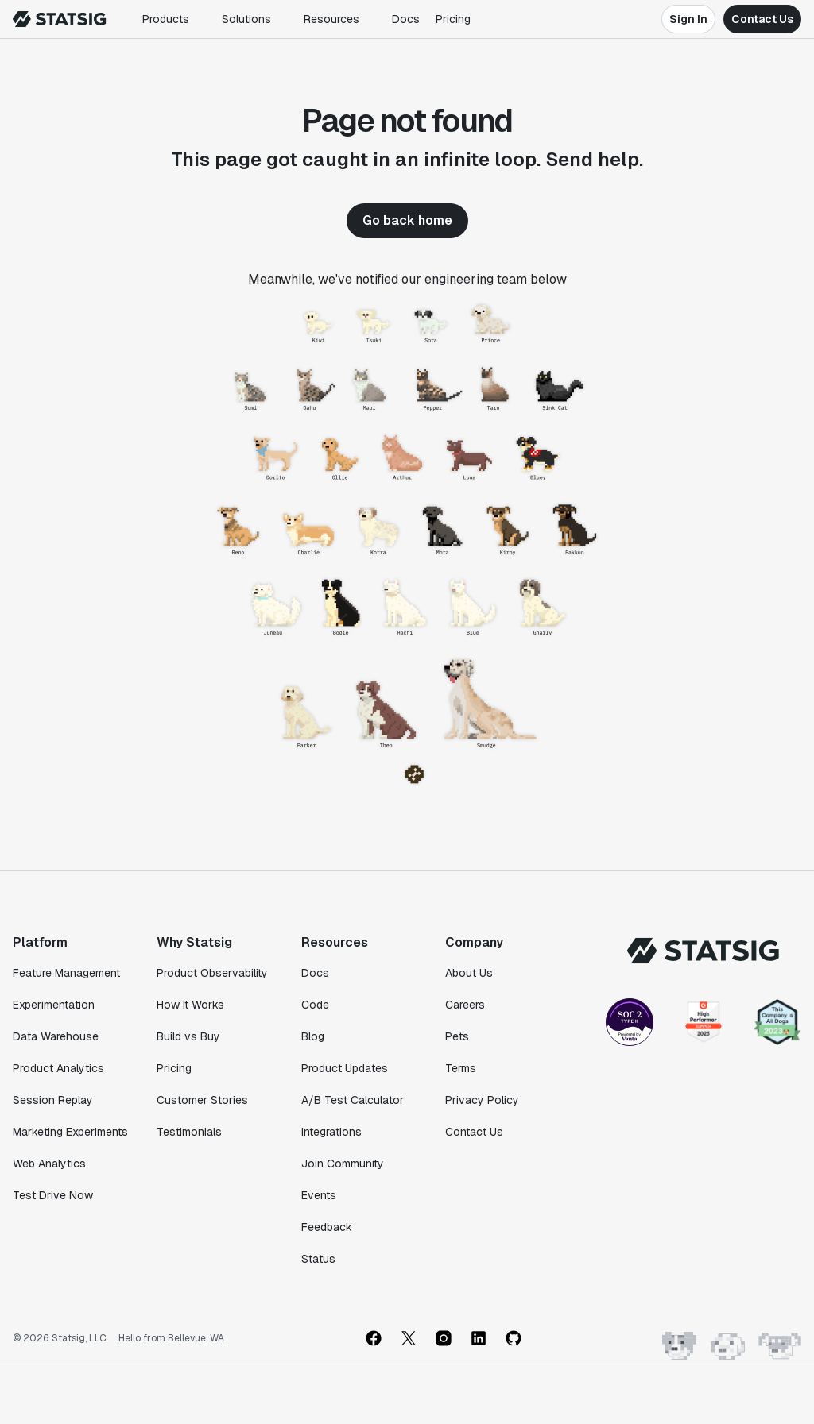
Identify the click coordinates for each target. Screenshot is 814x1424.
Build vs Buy (188, 1036)
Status (318, 1259)
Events (318, 1195)
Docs (406, 19)
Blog (312, 1036)
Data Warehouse (56, 1036)
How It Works (190, 1005)
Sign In (688, 19)
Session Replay (53, 1100)
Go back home (407, 220)
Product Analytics (58, 1068)
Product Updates (344, 1068)
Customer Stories (202, 1100)
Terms (460, 1068)
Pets (457, 1036)
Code (315, 1005)
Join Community (342, 1163)
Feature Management (66, 973)
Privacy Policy (482, 1100)
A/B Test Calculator (352, 1100)
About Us (469, 973)
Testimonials (189, 1132)
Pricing (453, 19)
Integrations (331, 1132)
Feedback (326, 1227)
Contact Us (762, 19)
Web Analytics (49, 1163)
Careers (465, 1005)
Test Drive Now (53, 1195)
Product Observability (212, 973)
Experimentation (54, 1005)
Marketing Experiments (70, 1132)
